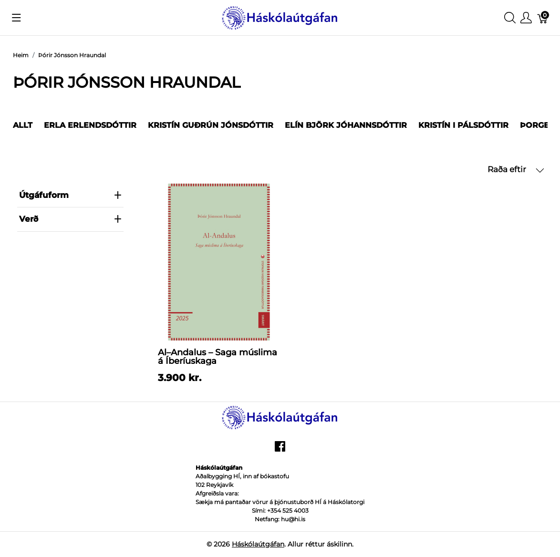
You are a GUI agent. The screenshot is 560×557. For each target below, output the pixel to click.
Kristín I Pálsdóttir (463, 125)
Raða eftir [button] (515, 170)
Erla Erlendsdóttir (90, 125)
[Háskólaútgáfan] (280, 16)
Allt (22, 125)
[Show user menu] (526, 18)
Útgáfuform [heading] (70, 195)
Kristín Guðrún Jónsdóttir (210, 125)
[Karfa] (543, 18)
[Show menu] (16, 17)
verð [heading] (70, 219)
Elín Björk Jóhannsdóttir (346, 125)
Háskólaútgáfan (258, 544)
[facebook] (280, 450)
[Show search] (510, 18)
